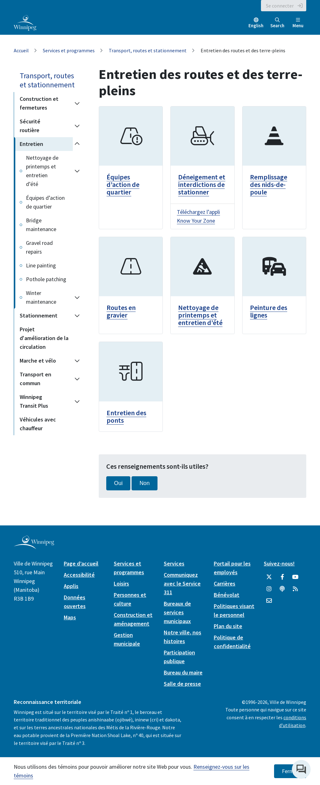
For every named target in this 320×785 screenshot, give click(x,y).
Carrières (224, 583)
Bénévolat (226, 594)
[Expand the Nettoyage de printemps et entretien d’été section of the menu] (77, 171)
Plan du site (228, 626)
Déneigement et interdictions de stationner (201, 184)
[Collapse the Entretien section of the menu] (77, 144)
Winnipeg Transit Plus (34, 401)
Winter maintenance (41, 297)
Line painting (41, 265)
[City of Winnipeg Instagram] (269, 589)
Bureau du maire (183, 672)
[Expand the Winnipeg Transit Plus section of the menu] (77, 401)
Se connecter (280, 6)
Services (174, 563)
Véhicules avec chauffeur (38, 424)
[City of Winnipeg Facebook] (282, 577)
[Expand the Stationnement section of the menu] (77, 316)
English (255, 25)
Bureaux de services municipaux (177, 612)
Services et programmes (69, 50)
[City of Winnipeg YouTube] (295, 577)
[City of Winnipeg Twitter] (269, 577)
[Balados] (282, 589)
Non (144, 483)
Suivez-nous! (279, 563)
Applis (71, 586)
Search (277, 23)
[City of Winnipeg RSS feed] (295, 589)
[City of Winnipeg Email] (269, 601)
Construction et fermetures (39, 103)
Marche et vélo (38, 360)
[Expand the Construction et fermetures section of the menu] (77, 103)
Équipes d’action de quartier (45, 202)
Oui (118, 483)
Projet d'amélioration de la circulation (44, 338)
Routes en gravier (121, 311)
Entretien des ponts (126, 416)
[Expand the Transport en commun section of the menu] (77, 379)
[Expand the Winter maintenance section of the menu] (77, 297)
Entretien (31, 143)
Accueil (21, 50)
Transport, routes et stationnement (148, 50)
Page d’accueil (81, 563)
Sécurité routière (30, 126)
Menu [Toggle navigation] (297, 23)
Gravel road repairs (39, 247)
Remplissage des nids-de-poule (268, 184)
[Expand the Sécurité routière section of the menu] (77, 126)
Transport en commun (35, 379)
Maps (70, 617)
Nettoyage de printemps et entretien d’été (42, 171)
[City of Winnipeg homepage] (34, 546)
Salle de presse (182, 683)
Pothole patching (46, 279)
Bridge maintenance (41, 225)
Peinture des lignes (268, 311)
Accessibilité (79, 574)
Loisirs (121, 583)
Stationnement (39, 315)
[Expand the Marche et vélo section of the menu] (77, 361)
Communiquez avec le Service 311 (182, 583)
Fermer (290, 771)
